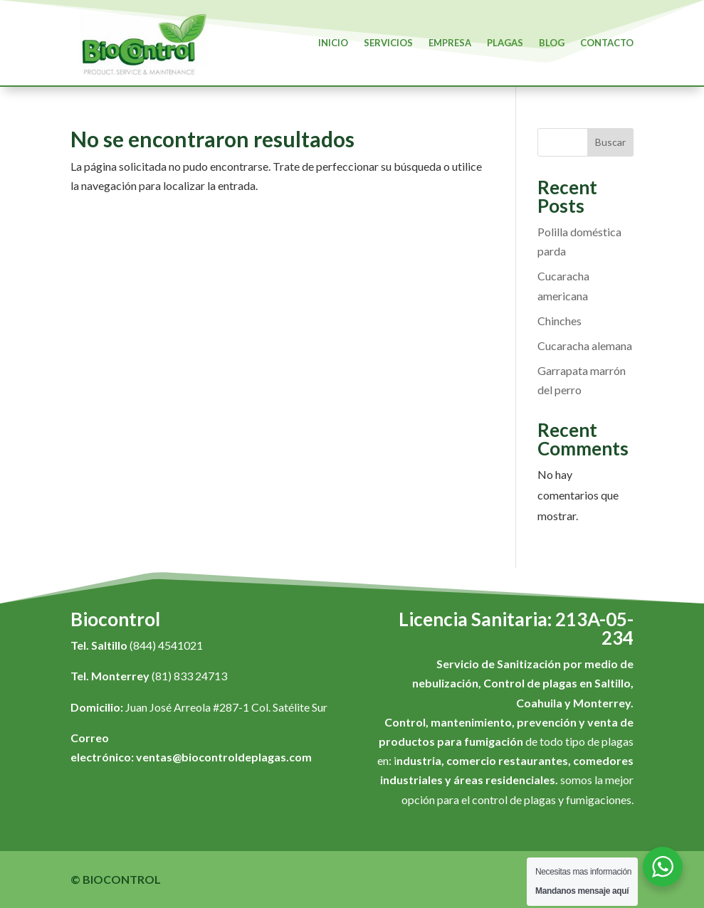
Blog (551, 42)
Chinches (559, 320)
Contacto (607, 42)
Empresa (450, 42)
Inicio (333, 42)
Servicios (388, 42)
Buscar (610, 142)
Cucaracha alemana (584, 345)
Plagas (505, 42)
